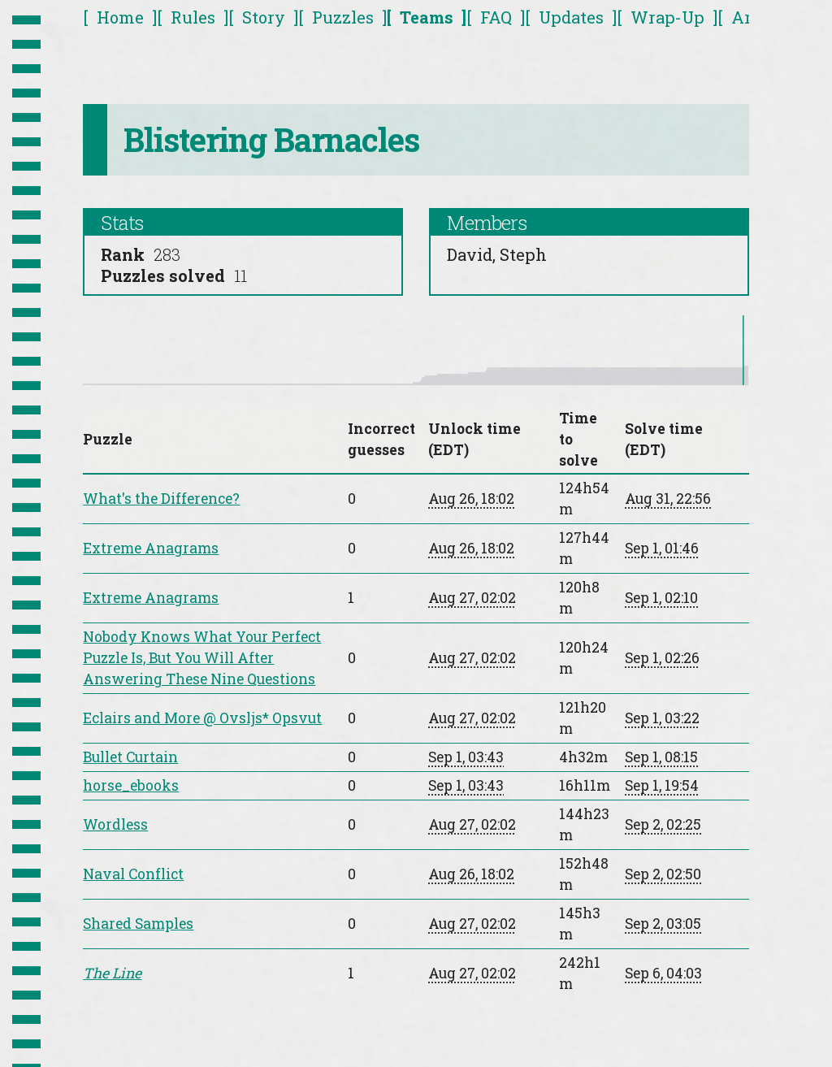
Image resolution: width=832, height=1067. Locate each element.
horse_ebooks (131, 785)
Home (120, 17)
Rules (193, 17)
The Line (112, 973)
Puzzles (343, 17)
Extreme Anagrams (151, 548)
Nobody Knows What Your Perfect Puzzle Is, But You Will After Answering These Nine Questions (202, 657)
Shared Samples (138, 923)
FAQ (496, 17)
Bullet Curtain (130, 757)
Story (263, 17)
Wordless (115, 824)
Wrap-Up (667, 17)
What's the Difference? (161, 498)
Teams (426, 17)
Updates (571, 17)
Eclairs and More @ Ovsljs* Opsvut (202, 718)
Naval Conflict (133, 874)
